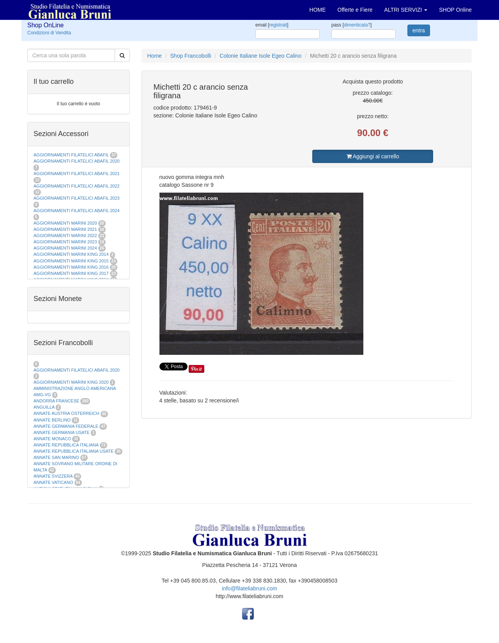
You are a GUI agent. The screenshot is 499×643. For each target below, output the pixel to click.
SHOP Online (455, 10)
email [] (271, 25)
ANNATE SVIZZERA (53, 476)
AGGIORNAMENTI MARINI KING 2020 (71, 382)
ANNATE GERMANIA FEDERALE (66, 426)
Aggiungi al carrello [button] (373, 156)
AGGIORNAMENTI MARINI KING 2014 (71, 254)
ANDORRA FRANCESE (56, 401)
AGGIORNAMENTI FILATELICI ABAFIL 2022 (77, 186)
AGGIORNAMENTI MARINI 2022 (65, 235)
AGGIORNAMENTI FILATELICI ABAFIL (72, 154)
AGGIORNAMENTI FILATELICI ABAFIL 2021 (77, 173)
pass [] (351, 25)
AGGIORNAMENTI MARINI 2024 (65, 248)
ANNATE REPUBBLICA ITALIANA (66, 445)
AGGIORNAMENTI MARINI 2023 (65, 241)
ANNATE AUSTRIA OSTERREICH (66, 413)
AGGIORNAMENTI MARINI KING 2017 (71, 273)
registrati (278, 25)
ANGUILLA (44, 407)
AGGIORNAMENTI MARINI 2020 (65, 223)
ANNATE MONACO (52, 438)
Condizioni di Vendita (49, 32)
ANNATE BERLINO (52, 420)
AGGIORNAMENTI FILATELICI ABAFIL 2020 (77, 161)
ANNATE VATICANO (53, 482)
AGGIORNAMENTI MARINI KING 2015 (72, 261)
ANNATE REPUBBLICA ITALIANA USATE (74, 451)
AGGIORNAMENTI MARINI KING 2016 (71, 267)
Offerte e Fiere (355, 10)
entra (418, 30)
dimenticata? (357, 25)
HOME (318, 10)
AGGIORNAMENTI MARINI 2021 (65, 229)
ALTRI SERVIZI (406, 10)
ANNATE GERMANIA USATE (62, 432)
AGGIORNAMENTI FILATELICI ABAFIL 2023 (77, 198)
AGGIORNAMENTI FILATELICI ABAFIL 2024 (77, 210)
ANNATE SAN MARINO (56, 457)
